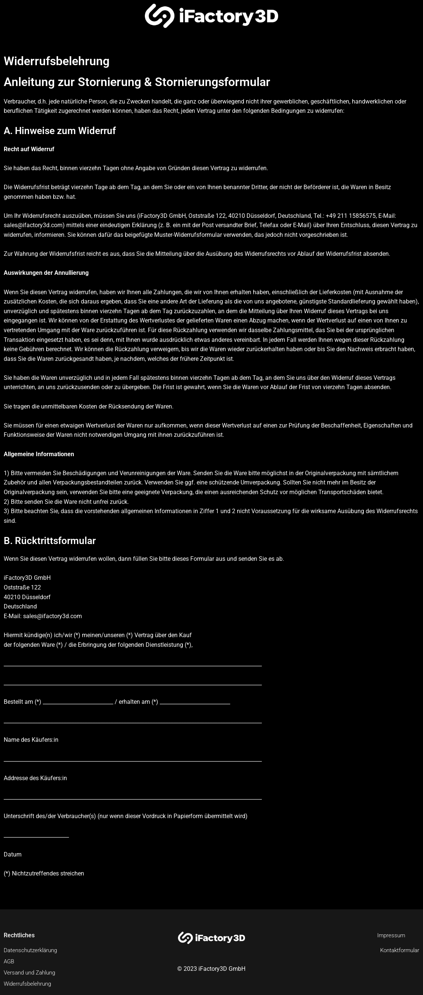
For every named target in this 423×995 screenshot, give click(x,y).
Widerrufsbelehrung (29, 983)
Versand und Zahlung (32, 972)
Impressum (390, 935)
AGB (9, 961)
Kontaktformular (397, 950)
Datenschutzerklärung (32, 950)
